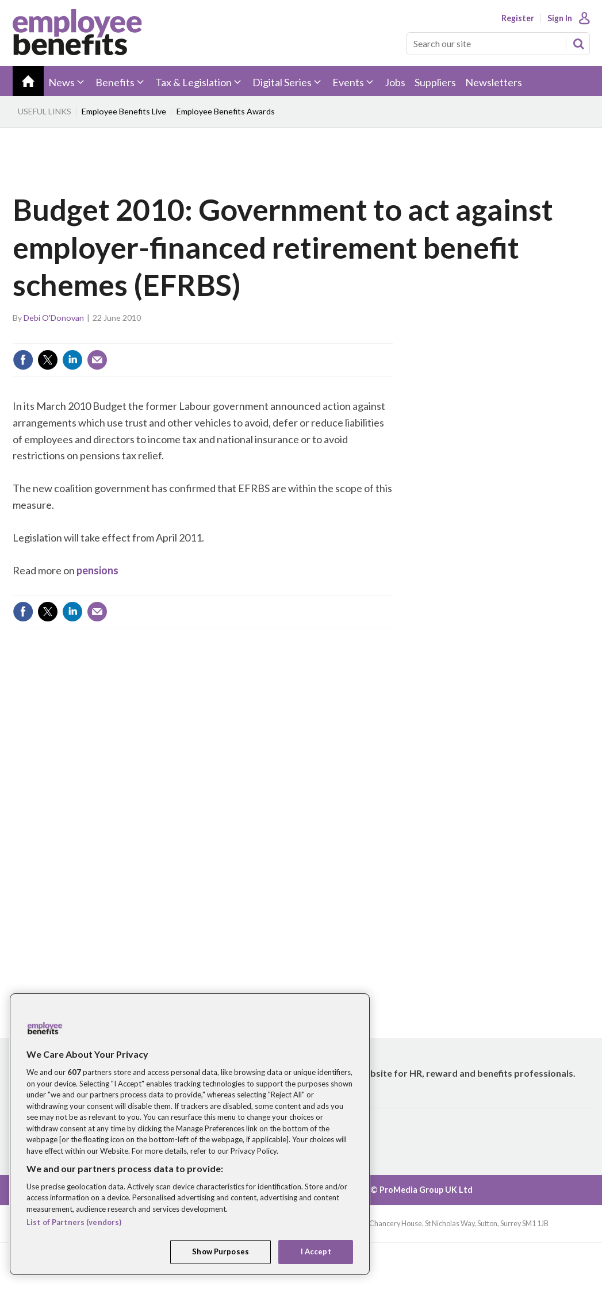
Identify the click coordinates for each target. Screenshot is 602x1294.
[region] (189, 1134)
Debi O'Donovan (54, 317)
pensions (97, 570)
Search (578, 43)
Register (517, 18)
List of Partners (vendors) (73, 1222)
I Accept (316, 1251)
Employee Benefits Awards (226, 111)
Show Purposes (220, 1251)
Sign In (559, 18)
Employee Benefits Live (124, 111)
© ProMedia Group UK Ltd (421, 1190)
